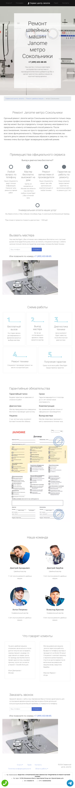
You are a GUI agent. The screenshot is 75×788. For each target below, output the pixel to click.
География (19, 3)
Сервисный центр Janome (14, 98)
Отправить (37, 249)
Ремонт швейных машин (35, 98)
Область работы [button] (41, 769)
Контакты (65, 3)
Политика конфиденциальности (19, 769)
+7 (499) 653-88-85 (37, 62)
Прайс (56, 3)
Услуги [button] (8, 3)
